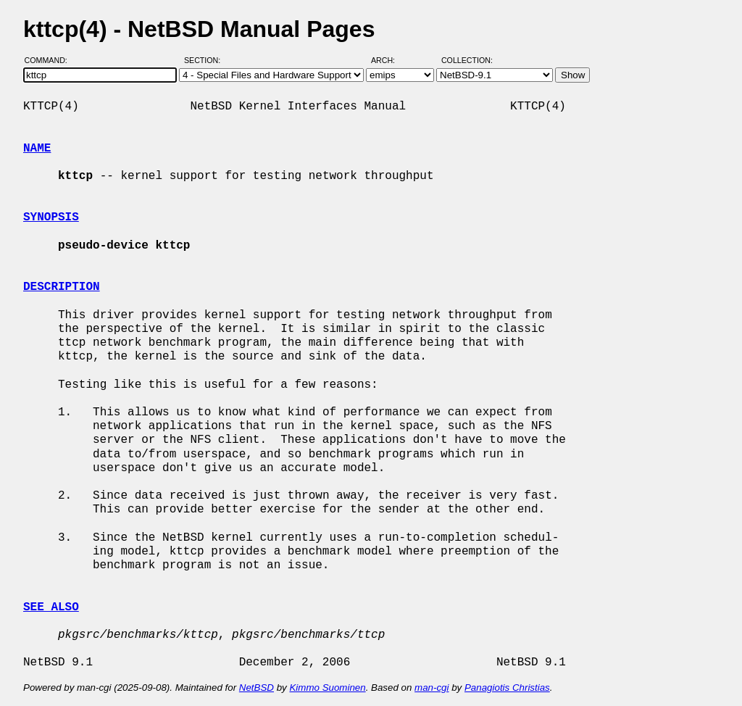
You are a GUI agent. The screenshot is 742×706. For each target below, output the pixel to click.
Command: (50, 60)
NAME (37, 149)
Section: (205, 60)
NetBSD (256, 687)
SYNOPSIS (51, 217)
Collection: (467, 60)
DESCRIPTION (61, 287)
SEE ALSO (51, 607)
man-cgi (431, 687)
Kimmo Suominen (327, 687)
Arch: (389, 60)
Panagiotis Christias (507, 687)
